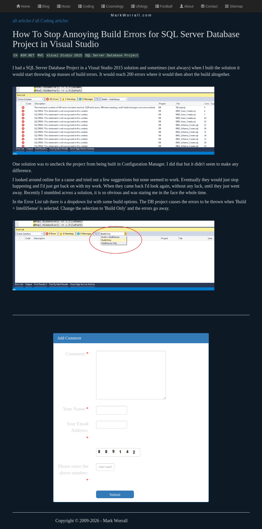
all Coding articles (51, 20)
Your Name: (74, 408)
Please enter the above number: (73, 469)
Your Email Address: (77, 427)
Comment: (76, 353)
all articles (22, 20)
